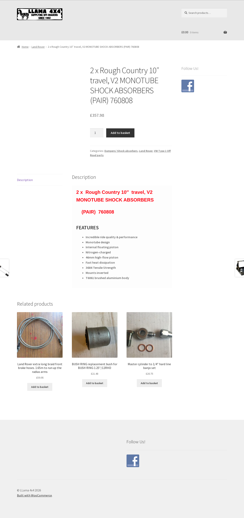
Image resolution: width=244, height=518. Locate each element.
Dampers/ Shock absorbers (121, 151)
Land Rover (38, 47)
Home (25, 47)
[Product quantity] (96, 132)
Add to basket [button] (39, 387)
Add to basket (120, 133)
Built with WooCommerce (34, 495)
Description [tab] (25, 180)
